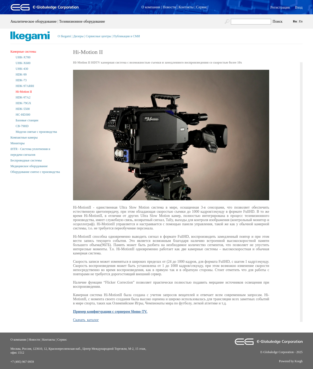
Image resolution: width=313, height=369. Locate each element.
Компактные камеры (24, 137)
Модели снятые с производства (36, 132)
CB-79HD (22, 126)
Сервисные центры (98, 36)
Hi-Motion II (24, 91)
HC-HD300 (23, 114)
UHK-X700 (23, 57)
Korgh (299, 361)
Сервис (201, 7)
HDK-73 (21, 80)
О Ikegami (64, 36)
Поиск (277, 21)
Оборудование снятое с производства (35, 172)
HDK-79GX (23, 103)
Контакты (186, 7)
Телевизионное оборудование (82, 21)
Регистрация (280, 7)
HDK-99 (21, 74)
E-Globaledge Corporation (277, 352)
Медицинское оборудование (29, 166)
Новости (169, 7)
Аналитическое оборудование (33, 21)
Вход (299, 7)
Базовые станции (27, 120)
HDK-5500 (23, 109)
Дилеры (78, 36)
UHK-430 (22, 69)
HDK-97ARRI (25, 86)
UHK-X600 (23, 63)
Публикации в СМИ (126, 36)
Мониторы (17, 143)
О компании (150, 7)
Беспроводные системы (26, 160)
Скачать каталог (86, 320)
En (301, 21)
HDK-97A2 (23, 97)
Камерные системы (23, 51)
